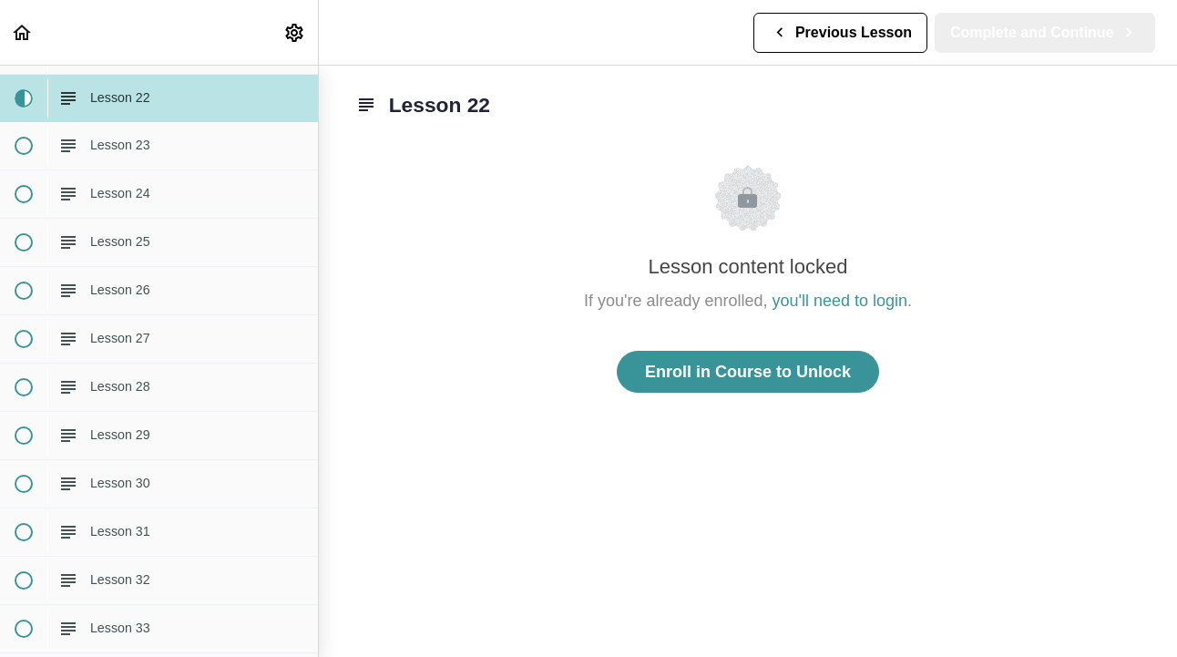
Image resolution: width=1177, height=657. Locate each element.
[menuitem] (295, 32)
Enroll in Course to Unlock (748, 372)
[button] (23, 32)
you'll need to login (840, 301)
